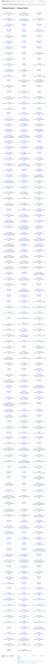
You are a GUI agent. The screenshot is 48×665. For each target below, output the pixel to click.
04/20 (24, 662)
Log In (40, 1)
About (18, 655)
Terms (26, 655)
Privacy (33, 655)
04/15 (36, 662)
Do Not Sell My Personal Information (19, 658)
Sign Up (43, 1)
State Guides (14, 1)
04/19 (27, 662)
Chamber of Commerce (26, 1)
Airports (31, 1)
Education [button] (18, 1)
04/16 (34, 662)
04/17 (31, 662)
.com (6, 1)
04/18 (29, 662)
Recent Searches (20, 662)
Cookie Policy (42, 655)
